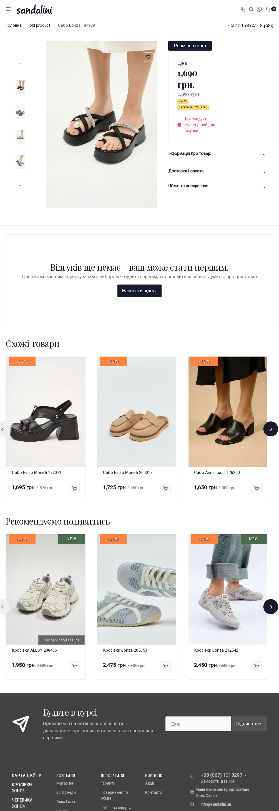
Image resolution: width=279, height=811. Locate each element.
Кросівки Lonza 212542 (216, 560)
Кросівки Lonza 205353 (125, 560)
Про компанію (113, 727)
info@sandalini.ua (216, 714)
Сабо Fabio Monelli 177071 (36, 382)
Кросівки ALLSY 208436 (34, 560)
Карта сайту (26, 686)
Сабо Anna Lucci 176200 (217, 382)
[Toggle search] (251, 9)
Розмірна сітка (190, 45)
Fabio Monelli (67, 730)
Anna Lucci (65, 712)
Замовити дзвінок (218, 691)
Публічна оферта (116, 718)
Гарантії (108, 693)
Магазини (65, 693)
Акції (149, 693)
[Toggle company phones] (242, 9)
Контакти (153, 702)
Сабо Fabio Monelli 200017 (127, 382)
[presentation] (20, 64)
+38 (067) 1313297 (221, 685)
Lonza (61, 721)
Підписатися (249, 634)
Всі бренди (66, 702)
